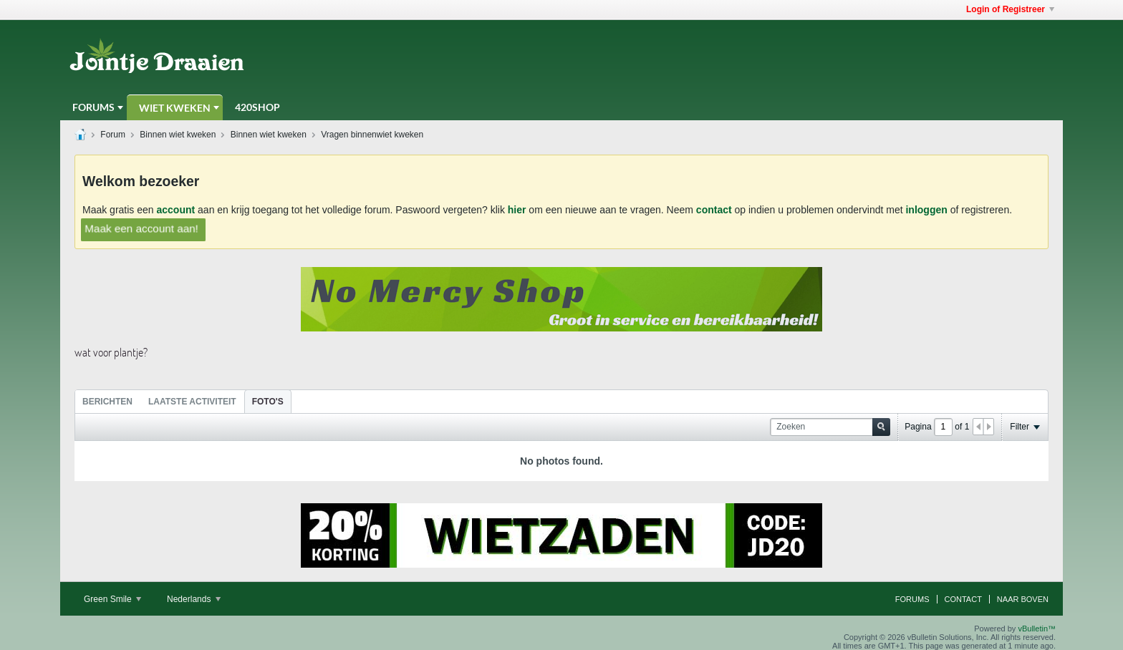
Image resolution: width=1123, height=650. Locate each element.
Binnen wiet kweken (178, 135)
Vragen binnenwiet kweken (372, 135)
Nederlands (194, 599)
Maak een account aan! (141, 228)
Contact (963, 599)
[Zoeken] (830, 427)
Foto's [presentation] (268, 402)
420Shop (257, 107)
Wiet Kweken (175, 108)
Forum (112, 135)
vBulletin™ (1037, 628)
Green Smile (112, 599)
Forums (93, 107)
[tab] (107, 401)
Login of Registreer (1010, 9)
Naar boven (1023, 599)
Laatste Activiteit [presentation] (192, 402)
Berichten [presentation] (107, 402)
